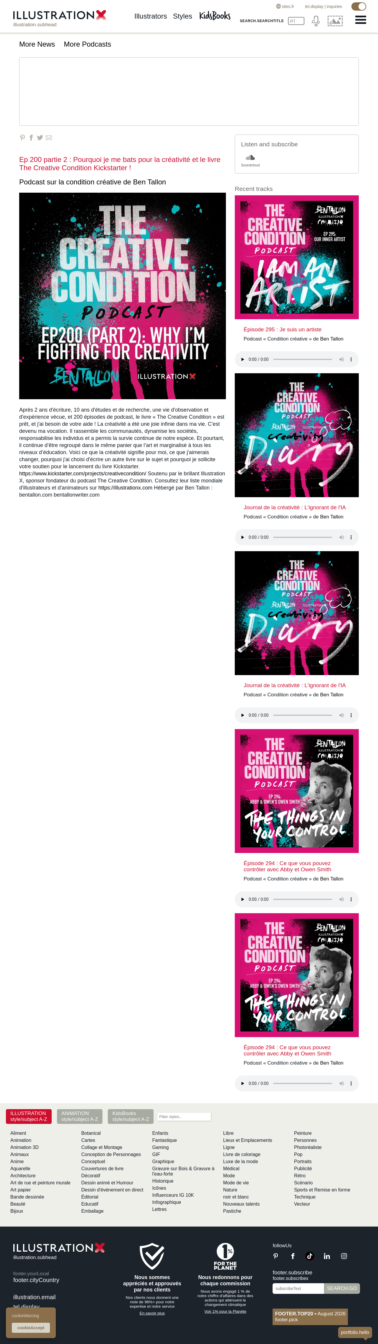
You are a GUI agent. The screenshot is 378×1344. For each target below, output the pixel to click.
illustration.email (34, 1297)
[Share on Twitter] (40, 138)
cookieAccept (30, 1327)
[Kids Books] (216, 15)
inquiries (333, 6)
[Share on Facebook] (31, 138)
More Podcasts (87, 44)
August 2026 (310, 1314)
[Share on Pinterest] (22, 138)
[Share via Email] (49, 138)
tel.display (313, 6)
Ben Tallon (149, 182)
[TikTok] (309, 1259)
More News (37, 44)
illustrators (150, 17)
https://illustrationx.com (125, 488)
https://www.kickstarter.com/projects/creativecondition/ (82, 474)
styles (182, 17)
